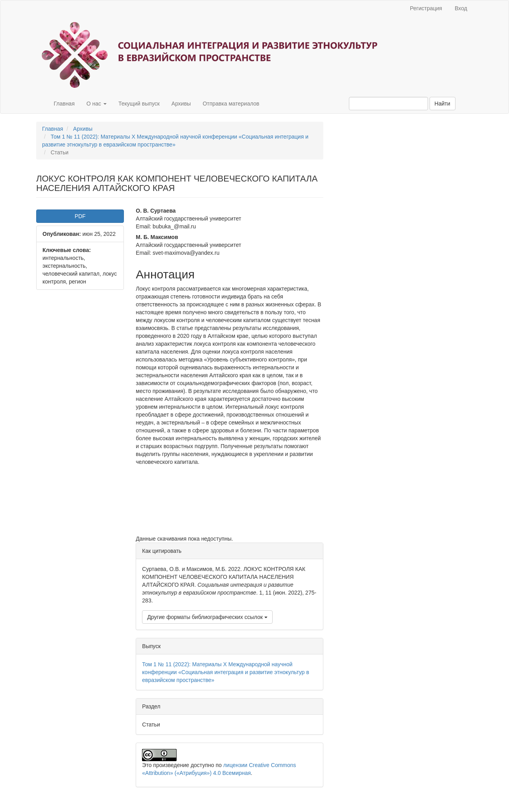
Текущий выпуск (139, 103)
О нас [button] (97, 103)
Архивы (181, 103)
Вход (461, 8)
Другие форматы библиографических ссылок (207, 617)
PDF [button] (80, 216)
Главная (63, 103)
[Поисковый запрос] (388, 103)
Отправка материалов (231, 103)
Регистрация (426, 8)
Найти (442, 103)
